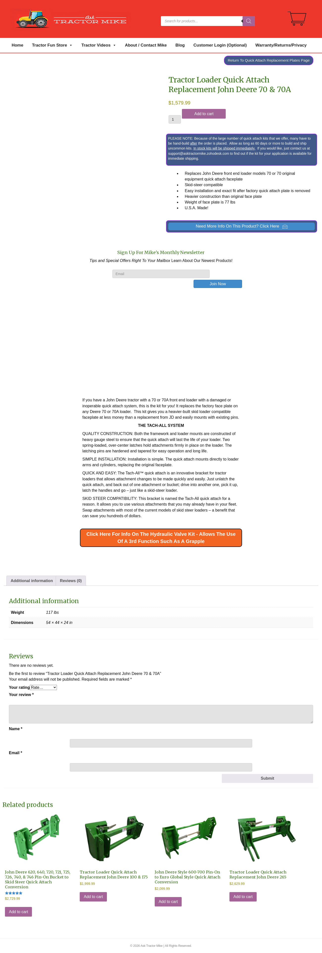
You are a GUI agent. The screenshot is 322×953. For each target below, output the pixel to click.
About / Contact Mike (146, 45)
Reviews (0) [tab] (71, 581)
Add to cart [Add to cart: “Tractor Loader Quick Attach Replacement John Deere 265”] (242, 897)
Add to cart (203, 114)
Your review (21, 695)
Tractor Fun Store (52, 45)
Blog (180, 45)
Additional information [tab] (32, 581)
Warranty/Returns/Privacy (281, 45)
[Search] (249, 21)
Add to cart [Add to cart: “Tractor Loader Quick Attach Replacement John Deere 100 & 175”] (93, 897)
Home (17, 45)
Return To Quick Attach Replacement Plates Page (269, 60)
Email (15, 753)
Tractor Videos (98, 45)
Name (15, 729)
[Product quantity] (175, 119)
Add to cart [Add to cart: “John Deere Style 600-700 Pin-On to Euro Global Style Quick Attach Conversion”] (168, 902)
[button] (241, 226)
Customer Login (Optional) (220, 45)
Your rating (19, 687)
